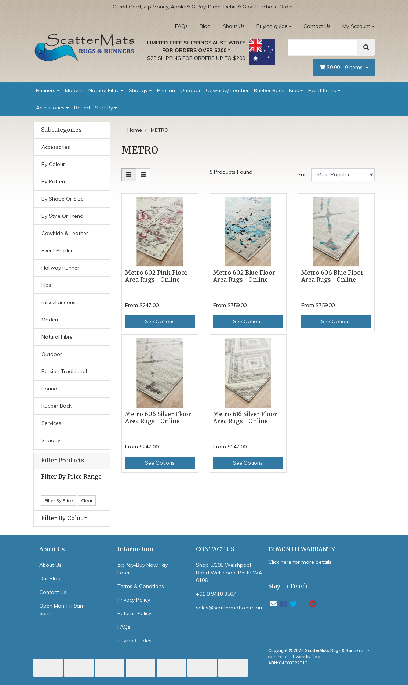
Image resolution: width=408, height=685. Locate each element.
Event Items (322, 90)
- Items (341, 67)
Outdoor (190, 90)
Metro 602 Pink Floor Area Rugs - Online (156, 276)
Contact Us (317, 26)
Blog (205, 26)
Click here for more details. (300, 562)
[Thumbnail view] (128, 174)
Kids (294, 90)
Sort (303, 174)
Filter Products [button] (62, 460)
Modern (74, 90)
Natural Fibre (104, 90)
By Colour (53, 164)
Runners (45, 90)
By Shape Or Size (62, 198)
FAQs (181, 26)
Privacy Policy (133, 599)
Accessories (50, 107)
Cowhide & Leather (64, 233)
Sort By (104, 107)
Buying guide (272, 26)
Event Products (59, 250)
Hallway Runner (60, 267)
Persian (166, 90)
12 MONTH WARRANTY (301, 549)
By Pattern (54, 181)
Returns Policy (134, 613)
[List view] (143, 174)
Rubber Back (269, 90)
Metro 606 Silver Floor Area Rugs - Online (158, 418)
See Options (160, 321)
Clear (86, 500)
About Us (233, 26)
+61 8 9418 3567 (216, 594)
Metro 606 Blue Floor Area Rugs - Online (332, 276)
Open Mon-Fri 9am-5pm (63, 609)
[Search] (323, 47)
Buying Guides (134, 640)
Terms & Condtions (140, 586)
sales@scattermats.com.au (229, 607)
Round (82, 107)
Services (51, 423)
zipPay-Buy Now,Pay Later (142, 569)
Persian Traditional (64, 371)
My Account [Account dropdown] (356, 26)
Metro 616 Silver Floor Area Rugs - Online (245, 418)
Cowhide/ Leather (227, 90)
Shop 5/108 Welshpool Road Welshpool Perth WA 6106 (229, 573)
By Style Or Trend (62, 216)
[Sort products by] (343, 174)
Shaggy (138, 90)
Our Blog (50, 578)
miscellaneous (58, 302)
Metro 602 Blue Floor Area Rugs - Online (244, 276)
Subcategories (61, 130)
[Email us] (273, 603)
